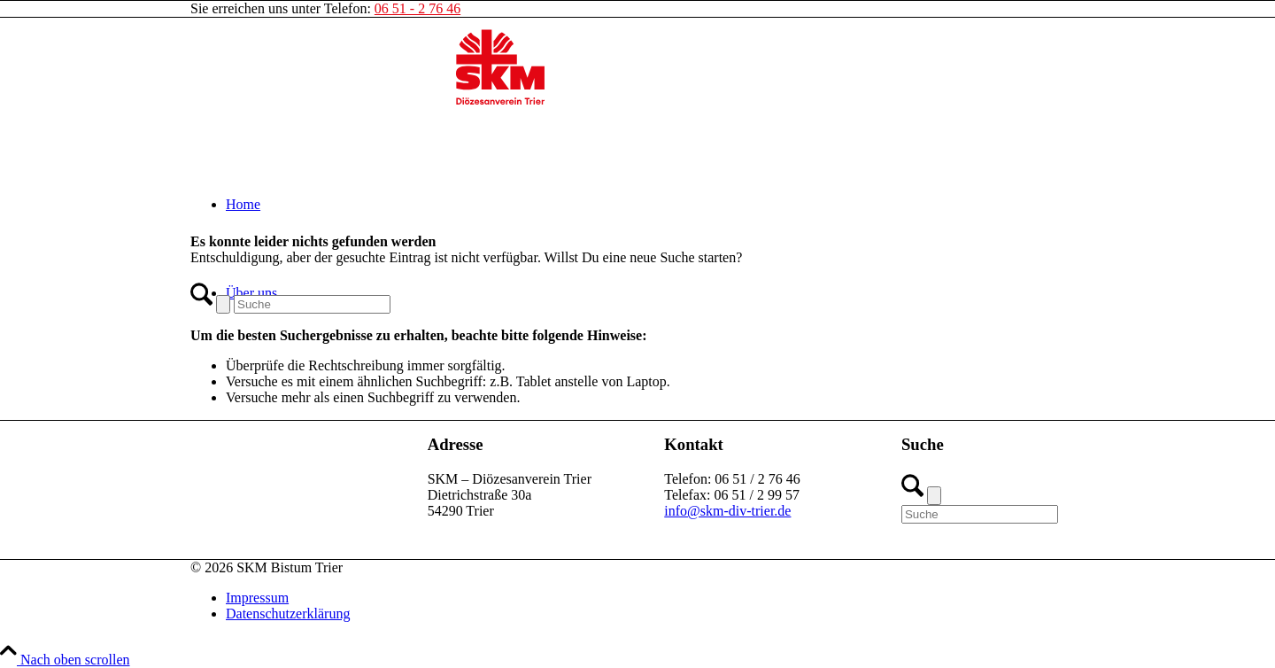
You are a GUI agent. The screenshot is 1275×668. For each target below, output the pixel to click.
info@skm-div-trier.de (727, 510)
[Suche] (312, 304)
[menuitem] (655, 204)
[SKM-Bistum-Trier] (500, 101)
